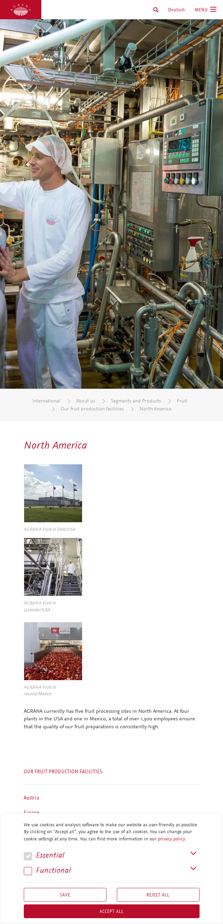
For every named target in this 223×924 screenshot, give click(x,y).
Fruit (182, 401)
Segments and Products (136, 401)
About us (85, 401)
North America (155, 409)
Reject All (158, 895)
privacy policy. (172, 839)
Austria (31, 797)
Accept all (112, 911)
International (46, 401)
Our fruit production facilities (92, 409)
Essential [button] (44, 855)
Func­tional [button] (47, 870)
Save (65, 895)
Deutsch (176, 10)
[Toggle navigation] (206, 9)
